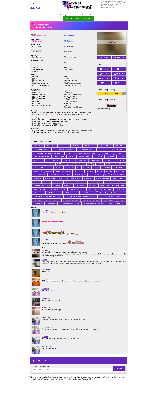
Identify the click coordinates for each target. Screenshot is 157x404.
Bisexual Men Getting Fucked (53, 178)
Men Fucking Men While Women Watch (111, 193)
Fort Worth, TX (44, 27)
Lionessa (45, 210)
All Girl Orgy (98, 156)
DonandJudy (42, 24)
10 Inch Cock (38, 146)
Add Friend (119, 78)
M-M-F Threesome (88, 193)
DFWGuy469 (46, 308)
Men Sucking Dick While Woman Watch (111, 196)
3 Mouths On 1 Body (87, 149)
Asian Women (69, 167)
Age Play (71, 156)
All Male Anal (38, 160)
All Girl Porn (110, 156)
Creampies (57, 185)
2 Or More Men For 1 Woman (64, 149)
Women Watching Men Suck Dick (93, 203)
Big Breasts (90, 171)
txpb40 (44, 260)
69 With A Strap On (116, 149)
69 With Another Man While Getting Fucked (48, 153)
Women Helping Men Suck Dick (70, 203)
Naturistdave (46, 346)
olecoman (45, 250)
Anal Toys (58, 167)
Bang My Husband (119, 167)
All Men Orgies (68, 160)
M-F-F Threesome (54, 193)
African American (59, 156)
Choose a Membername (40, 367)
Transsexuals (51, 203)
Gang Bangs (120, 189)
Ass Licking (86, 167)
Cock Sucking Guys (95, 182)
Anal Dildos (50, 164)
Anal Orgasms (61, 164)
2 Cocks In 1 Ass (90, 146)
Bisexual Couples (80, 175)
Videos (104, 83)
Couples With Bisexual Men (42, 185)
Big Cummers (120, 171)
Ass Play (96, 167)
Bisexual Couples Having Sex (98, 175)
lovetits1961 (46, 298)
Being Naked (78, 171)
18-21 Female (64, 146)
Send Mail (104, 69)
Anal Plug (91, 164)
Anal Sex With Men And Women (115, 164)
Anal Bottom (120, 160)
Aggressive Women (84, 156)
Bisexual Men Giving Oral (73, 178)
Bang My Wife (38, 171)
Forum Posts (119, 73)
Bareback (49, 171)
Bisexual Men (37, 178)
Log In (31, 3)
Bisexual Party (88, 178)
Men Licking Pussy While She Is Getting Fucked (80, 196)
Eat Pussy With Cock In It (58, 189)
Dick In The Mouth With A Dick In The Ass (112, 185)
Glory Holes (38, 193)
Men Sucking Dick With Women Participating (46, 200)
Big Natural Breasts (39, 175)
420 (102, 149)
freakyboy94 (46, 269)
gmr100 (44, 279)
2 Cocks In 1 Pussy (105, 146)
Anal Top (49, 167)
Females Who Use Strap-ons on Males (100, 189)
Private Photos (119, 57)
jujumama (45, 289)
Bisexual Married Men (117, 175)
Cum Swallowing (80, 185)
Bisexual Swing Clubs (102, 178)
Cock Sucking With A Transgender (75, 182)
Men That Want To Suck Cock (90, 200)
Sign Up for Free (66, 379)
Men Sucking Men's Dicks (70, 200)
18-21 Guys (76, 146)
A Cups (120, 153)
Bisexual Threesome (118, 178)
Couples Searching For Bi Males (115, 182)
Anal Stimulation (38, 167)
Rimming (121, 200)
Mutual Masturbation (109, 200)
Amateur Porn (82, 160)
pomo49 (45, 337)
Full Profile (104, 73)
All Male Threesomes (53, 160)
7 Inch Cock (106, 153)
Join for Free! (34, 8)
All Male (121, 156)
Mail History (104, 78)
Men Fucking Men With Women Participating (47, 196)
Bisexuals (37, 182)
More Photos (104, 57)
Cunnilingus (93, 185)
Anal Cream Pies (38, 164)
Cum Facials (67, 185)
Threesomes (38, 203)
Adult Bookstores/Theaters (41, 156)
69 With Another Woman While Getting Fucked (81, 153)
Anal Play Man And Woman (77, 164)
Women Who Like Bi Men (116, 203)
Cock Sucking (57, 182)
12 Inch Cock (51, 146)
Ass (78, 167)
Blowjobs (46, 182)
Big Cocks (109, 171)
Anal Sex (99, 164)
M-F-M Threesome (71, 193)
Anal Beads (108, 160)
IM (119, 69)
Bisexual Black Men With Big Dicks (60, 175)
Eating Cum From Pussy (77, 189)
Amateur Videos (95, 160)
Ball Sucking (106, 167)
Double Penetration (39, 189)
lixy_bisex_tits (47, 327)
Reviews (119, 83)
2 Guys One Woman (42, 149)
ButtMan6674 (47, 317)
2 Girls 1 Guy (120, 146)
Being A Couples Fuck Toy (63, 171)
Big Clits (99, 171)
